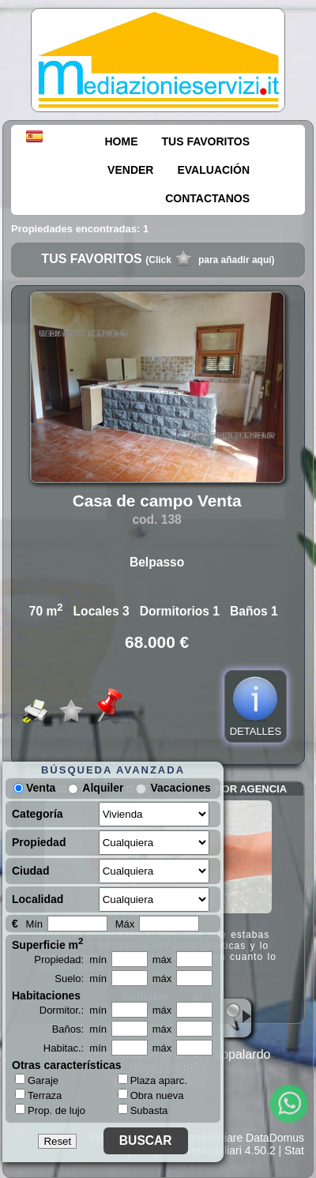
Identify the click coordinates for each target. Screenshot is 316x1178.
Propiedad (39, 842)
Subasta (143, 1110)
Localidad (37, 899)
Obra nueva (151, 1095)
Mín (34, 924)
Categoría (37, 813)
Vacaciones (180, 787)
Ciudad (30, 870)
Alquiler (102, 787)
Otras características (67, 1065)
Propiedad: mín (70, 959)
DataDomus (275, 1137)
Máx (125, 924)
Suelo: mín (81, 978)
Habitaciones (46, 995)
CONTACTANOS (207, 198)
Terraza (38, 1095)
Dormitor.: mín (73, 1010)
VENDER (130, 170)
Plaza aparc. (152, 1080)
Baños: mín (79, 1029)
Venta (34, 787)
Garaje (36, 1080)
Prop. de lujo (50, 1110)
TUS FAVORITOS (206, 141)
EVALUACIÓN (213, 170)
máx (162, 959)
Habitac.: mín (75, 1048)
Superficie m (48, 943)
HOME (121, 141)
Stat (294, 1150)
